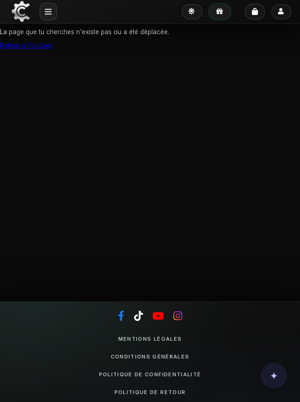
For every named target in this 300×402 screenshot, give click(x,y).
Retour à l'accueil (26, 45)
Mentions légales (150, 339)
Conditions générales (150, 356)
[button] (274, 376)
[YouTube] (158, 316)
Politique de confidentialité (150, 374)
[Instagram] (177, 316)
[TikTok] (138, 316)
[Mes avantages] (219, 11)
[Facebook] (121, 316)
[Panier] (255, 12)
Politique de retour (150, 392)
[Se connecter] (281, 12)
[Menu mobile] (48, 11)
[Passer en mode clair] (192, 12)
